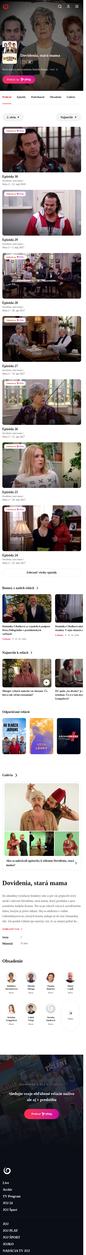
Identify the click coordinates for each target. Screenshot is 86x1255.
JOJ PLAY (10, 1230)
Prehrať (41, 1114)
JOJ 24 (8, 1203)
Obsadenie (55, 97)
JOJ (6, 1224)
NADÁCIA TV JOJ (16, 1251)
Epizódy (21, 97)
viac (55, 69)
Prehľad (6, 97)
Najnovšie (69, 117)
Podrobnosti (37, 97)
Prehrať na (19, 79)
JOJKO (8, 1244)
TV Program (12, 1196)
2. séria (13, 117)
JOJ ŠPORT (11, 1237)
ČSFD (26, 61)
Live (6, 1183)
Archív (7, 1189)
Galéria (71, 97)
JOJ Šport (10, 1210)
